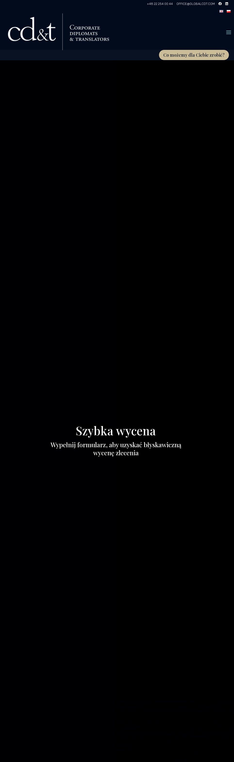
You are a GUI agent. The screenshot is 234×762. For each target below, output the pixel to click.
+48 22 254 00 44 (160, 4)
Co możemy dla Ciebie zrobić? (194, 55)
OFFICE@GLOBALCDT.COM (195, 4)
